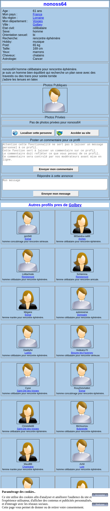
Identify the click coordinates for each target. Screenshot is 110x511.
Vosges (38, 21)
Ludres (27, 352)
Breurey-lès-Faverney (82, 352)
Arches (82, 239)
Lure (82, 466)
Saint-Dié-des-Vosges (28, 390)
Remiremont (28, 277)
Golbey (37, 24)
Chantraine (28, 466)
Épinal (28, 239)
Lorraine (38, 17)
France (37, 14)
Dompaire (82, 315)
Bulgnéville (81, 428)
